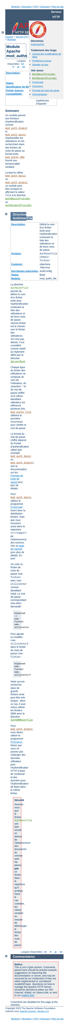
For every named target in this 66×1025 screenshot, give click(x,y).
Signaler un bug (40, 64)
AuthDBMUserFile (22, 720)
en (22, 64)
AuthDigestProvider (18, 205)
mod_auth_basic (15, 134)
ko (24, 67)
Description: (13, 73)
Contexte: (17, 264)
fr (13, 67)
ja (18, 67)
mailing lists (27, 995)
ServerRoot (18, 361)
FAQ (36, 6)
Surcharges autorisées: (25, 271)
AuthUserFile (37, 44)
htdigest (37, 86)
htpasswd (37, 82)
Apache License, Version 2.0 (34, 1011)
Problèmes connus (41, 60)
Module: (16, 278)
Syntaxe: (16, 253)
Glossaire (45, 6)
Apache (9, 36)
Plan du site (58, 6)
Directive (19, 214)
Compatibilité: (14, 94)
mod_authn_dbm (14, 157)
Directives (27, 6)
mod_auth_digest (16, 128)
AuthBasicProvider (17, 198)
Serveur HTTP (23, 36)
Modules (15, 6)
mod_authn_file (21, 412)
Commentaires (39, 94)
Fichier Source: (15, 90)
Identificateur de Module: (20, 86)
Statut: (10, 83)
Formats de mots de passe (45, 90)
